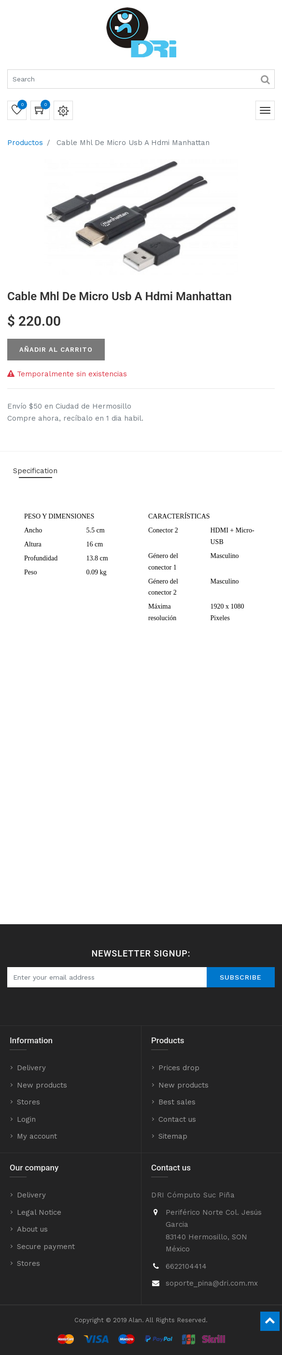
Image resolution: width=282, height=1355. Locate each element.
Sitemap (172, 1136)
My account (37, 1136)
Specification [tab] (35, 470)
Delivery (31, 1067)
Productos (25, 142)
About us (32, 1229)
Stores (28, 1102)
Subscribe (241, 977)
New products (42, 1085)
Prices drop (178, 1067)
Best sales (177, 1102)
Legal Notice (39, 1212)
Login (26, 1119)
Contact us (177, 1119)
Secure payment (46, 1246)
